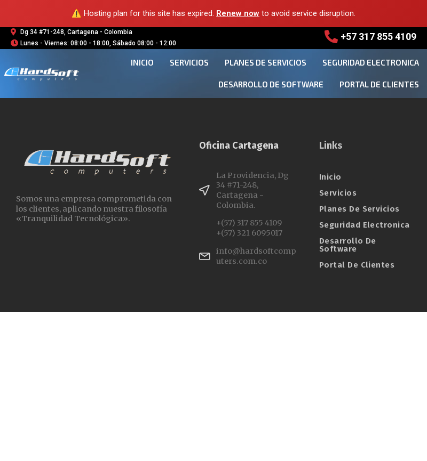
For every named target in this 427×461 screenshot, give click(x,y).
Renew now (237, 13)
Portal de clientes (379, 84)
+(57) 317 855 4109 (249, 223)
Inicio (142, 62)
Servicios (189, 62)
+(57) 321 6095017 (249, 233)
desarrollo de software (270, 84)
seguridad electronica (370, 62)
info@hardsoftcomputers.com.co (256, 256)
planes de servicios (265, 62)
